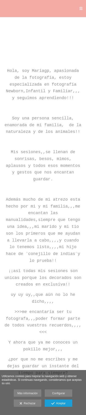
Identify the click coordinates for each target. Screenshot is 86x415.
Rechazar (27, 403)
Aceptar (58, 403)
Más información (27, 393)
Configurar (58, 393)
